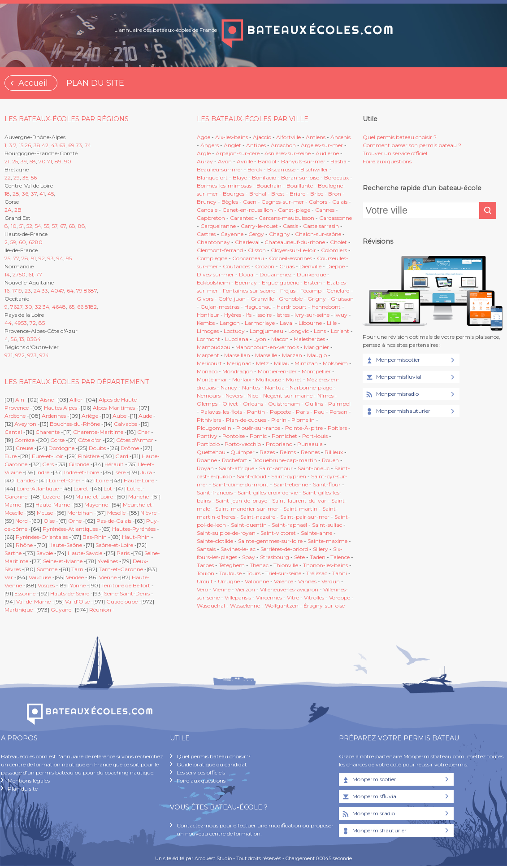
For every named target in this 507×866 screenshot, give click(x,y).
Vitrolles (314, 597)
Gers (48, 464)
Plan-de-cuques (246, 419)
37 (34, 193)
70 (42, 161)
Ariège (90, 415)
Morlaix (241, 379)
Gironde (79, 464)
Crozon (264, 266)
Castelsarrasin (321, 226)
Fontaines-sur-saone (249, 290)
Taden (317, 557)
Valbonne (257, 581)
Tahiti (339, 573)
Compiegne (212, 258)
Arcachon (283, 145)
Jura (146, 472)
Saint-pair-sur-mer (304, 516)
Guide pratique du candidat (212, 764)
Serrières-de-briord (284, 549)
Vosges (46, 585)
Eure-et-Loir (47, 456)
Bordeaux (336, 177)
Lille (332, 322)
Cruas (287, 266)
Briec (316, 193)
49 (17, 322)
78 (25, 258)
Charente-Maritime (98, 432)
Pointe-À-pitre (304, 427)
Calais (339, 201)
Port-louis (315, 436)
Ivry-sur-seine (312, 314)
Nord (21, 520)
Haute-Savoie (85, 553)
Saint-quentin (249, 524)
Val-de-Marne (33, 601)
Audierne (327, 153)
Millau (282, 363)
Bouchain (269, 185)
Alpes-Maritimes (114, 407)
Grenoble (291, 298)
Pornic (258, 436)
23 (28, 290)
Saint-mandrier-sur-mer (246, 508)
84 (37, 339)
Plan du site (23, 788)
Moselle (116, 512)
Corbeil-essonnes (290, 258)
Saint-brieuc (313, 468)
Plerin (278, 419)
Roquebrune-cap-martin (284, 460)
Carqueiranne (218, 226)
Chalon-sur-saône (318, 234)
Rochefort (234, 460)
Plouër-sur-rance (258, 427)
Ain (19, 399)
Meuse (45, 512)
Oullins (314, 403)
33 (45, 290)
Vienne (108, 577)
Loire (102, 480)
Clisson (257, 250)
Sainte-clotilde (215, 541)
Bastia (338, 161)
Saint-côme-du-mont (240, 484)
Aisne (47, 399)
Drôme (130, 448)
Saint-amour (276, 468)
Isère (120, 472)
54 (38, 226)
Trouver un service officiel (395, 153)
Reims (288, 452)
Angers (209, 145)
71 (49, 161)
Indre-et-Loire (81, 472)
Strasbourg (274, 557)
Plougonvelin (214, 427)
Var (8, 577)
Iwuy (340, 314)
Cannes (324, 209)
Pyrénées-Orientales (42, 537)
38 (37, 145)
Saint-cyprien (288, 476)
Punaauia (310, 444)
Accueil (33, 83)
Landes (26, 480)
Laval (287, 322)
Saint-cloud (251, 476)
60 (22, 242)
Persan (338, 411)
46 (55, 306)
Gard (121, 456)
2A (8, 209)
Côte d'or (89, 440)
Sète (299, 557)
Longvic (298, 331)
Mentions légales (29, 780)
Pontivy (207, 436)
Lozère (51, 496)
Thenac (259, 565)
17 (14, 290)
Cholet (338, 242)
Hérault (114, 464)
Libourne (310, 322)
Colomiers (334, 250)
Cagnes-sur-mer (282, 201)
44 (8, 322)
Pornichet (284, 436)
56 (34, 177)
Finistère (89, 456)
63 (62, 145)
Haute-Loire (139, 480)
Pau (319, 411)
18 (7, 193)
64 (70, 290)
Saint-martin (300, 508)
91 (33, 258)
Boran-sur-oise (300, 177)
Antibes (256, 145)
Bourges (233, 193)
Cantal (13, 432)
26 (28, 145)
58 (33, 161)
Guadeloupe (122, 601)
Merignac (239, 363)
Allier (75, 399)
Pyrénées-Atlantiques (70, 528)
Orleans (253, 403)
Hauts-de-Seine (69, 593)
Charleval (247, 242)
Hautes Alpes (60, 407)
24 (37, 290)
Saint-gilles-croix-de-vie (268, 492)
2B (18, 209)
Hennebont (326, 306)
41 (42, 193)
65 (71, 306)
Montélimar (212, 379)
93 (51, 258)
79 (79, 290)
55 (46, 226)
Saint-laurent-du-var (299, 500)
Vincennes (269, 597)
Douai (247, 274)
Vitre (293, 597)
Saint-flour (327, 484)
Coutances (236, 266)
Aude (145, 415)
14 (7, 274)
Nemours (209, 395)
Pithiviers (209, 419)
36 (25, 193)
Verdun (330, 581)
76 (13, 306)
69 (71, 145)
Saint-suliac (327, 524)
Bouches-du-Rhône (75, 423)
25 (15, 161)
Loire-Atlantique (38, 488)
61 (30, 274)
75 (7, 258)
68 (72, 226)
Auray (205, 161)
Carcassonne (335, 217)
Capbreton (211, 217)
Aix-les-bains (231, 137)
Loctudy (234, 331)
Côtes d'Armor (134, 440)
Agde (203, 137)
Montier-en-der (277, 371)
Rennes (310, 452)
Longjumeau (266, 331)
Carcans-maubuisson (286, 217)
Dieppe (335, 266)
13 (21, 339)
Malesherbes (309, 339)
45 (51, 193)
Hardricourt (292, 306)
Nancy (229, 387)
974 (44, 355)
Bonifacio (264, 177)
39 (24, 161)
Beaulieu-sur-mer (220, 169)
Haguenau (258, 306)
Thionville (285, 565)
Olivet (230, 403)
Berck (254, 169)
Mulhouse (268, 379)
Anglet (232, 145)
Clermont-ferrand (220, 250)
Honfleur (208, 314)
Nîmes (325, 395)
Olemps (207, 403)
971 (8, 355)
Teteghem (232, 565)
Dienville (310, 266)
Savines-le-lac (238, 549)
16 (6, 290)
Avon (225, 161)
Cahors (318, 201)
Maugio (317, 355)
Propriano (279, 444)
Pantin (256, 411)
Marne (12, 504)
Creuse (24, 448)
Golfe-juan (232, 298)
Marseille (266, 355)
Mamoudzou (213, 347)
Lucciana (236, 339)
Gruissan (342, 298)
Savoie (44, 553)
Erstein (313, 282)
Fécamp (310, 290)
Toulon (205, 573)
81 (87, 306)
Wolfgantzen (282, 605)
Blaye (240, 177)
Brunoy (207, 201)
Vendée (75, 577)
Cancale (207, 209)
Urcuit (205, 581)
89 (58, 161)
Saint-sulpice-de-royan (226, 532)
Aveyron (25, 423)
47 (61, 290)
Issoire (264, 314)
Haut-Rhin (136, 537)
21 (6, 161)
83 (30, 339)
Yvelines (108, 561)
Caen (249, 201)
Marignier (316, 347)
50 (22, 274)
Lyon (259, 339)
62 (32, 242)
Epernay (246, 282)
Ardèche (15, 415)
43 (54, 145)
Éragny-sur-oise (324, 605)
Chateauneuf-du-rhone (294, 242)
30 (28, 306)
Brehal (257, 193)
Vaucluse (40, 577)
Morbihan (80, 512)
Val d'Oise (77, 601)
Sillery (321, 549)
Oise (49, 520)
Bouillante (299, 185)
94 (59, 258)
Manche (138, 496)
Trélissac (316, 573)
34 (46, 306)
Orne (75, 520)
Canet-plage (294, 209)
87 (94, 290)
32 (38, 306)
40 (54, 290)
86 (87, 290)
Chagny (279, 234)
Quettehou (211, 452)
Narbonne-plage (311, 387)
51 (21, 226)
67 (63, 226)
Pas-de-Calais (113, 520)
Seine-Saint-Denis (127, 593)
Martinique (18, 609)
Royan (205, 468)
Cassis (290, 226)
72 (33, 322)
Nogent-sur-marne (287, 395)
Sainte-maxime (327, 541)
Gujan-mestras (219, 306)
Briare (297, 193)
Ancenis (340, 137)
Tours (253, 573)
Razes (267, 452)
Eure (10, 456)
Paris (123, 553)
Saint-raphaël (289, 524)
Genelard (338, 290)
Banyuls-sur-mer (303, 161)
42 (45, 145)
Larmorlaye (260, 322)
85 (42, 322)
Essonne (24, 593)
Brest (278, 193)
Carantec (242, 217)
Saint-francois (215, 492)
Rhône (24, 545)
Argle (204, 153)
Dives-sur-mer (215, 274)
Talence (340, 557)
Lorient (340, 331)
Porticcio (208, 444)
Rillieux (334, 452)
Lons (320, 331)
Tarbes (205, 565)
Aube (119, 415)
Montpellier (316, 371)
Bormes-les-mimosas (224, 185)
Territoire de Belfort (125, 585)
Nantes (251, 387)
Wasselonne (245, 605)
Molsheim (335, 363)
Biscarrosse (281, 169)
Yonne (78, 585)
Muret (294, 379)
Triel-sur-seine (283, 573)
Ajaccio (262, 137)
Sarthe (13, 553)
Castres (206, 234)
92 (42, 258)
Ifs (248, 314)
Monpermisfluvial (393, 377)
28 (16, 193)
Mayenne (96, 504)
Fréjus (287, 290)
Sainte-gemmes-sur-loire (270, 541)
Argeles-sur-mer (322, 145)
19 (19, 290)
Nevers (234, 395)
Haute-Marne (52, 504)
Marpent (208, 355)
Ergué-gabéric (280, 282)
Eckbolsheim (213, 282)
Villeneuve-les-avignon (289, 589)
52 (29, 226)
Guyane (61, 609)
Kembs (206, 322)
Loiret (81, 488)
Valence (283, 581)
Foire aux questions (387, 161)
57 (54, 226)
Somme (47, 569)
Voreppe (339, 597)
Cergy (256, 234)
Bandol (267, 161)
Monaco (207, 371)
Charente (47, 432)
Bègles (229, 201)
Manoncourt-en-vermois (267, 347)
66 (80, 306)
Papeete (280, 411)
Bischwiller (314, 169)
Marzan (292, 355)
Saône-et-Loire (114, 545)
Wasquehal (211, 605)
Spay (248, 557)
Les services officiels (201, 772)
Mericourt (209, 363)
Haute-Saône (65, 545)
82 (93, 306)
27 (16, 274)
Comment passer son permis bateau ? (412, 145)
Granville (262, 298)
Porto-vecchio (243, 444)
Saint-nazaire (257, 516)
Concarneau (248, 258)
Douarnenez (276, 274)
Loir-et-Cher (65, 480)
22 (7, 177)
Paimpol (339, 403)
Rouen (330, 460)
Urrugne (229, 581)
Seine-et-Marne (62, 561)
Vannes (307, 581)
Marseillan (237, 355)
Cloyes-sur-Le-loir (293, 250)
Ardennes (54, 415)
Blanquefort (212, 177)
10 (14, 226)
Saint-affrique (236, 468)
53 (24, 322)
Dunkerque (311, 274)
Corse (57, 440)
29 (16, 177)
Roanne (207, 460)
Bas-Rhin (94, 537)
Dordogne (61, 448)
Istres (283, 314)
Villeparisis (238, 597)
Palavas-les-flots (221, 411)
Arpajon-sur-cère (238, 153)
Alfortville (288, 137)
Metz (262, 363)
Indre (42, 472)
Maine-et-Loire (94, 496)
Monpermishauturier (397, 411)
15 (21, 145)
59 (13, 242)
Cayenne (232, 234)
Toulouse (230, 573)
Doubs (97, 448)
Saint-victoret (278, 532)
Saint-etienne (290, 484)
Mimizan (306, 363)
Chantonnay (213, 242)
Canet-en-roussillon (247, 209)
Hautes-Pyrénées (134, 528)
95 (69, 258)
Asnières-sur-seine (287, 153)
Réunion (100, 609)
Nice (252, 395)
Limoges (208, 331)
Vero (202, 589)
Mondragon (237, 371)
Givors (205, 298)
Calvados (125, 423)
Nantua (275, 387)
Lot (108, 488)
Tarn (77, 569)
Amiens (315, 137)
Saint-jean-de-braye (241, 500)
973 (32, 355)
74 (88, 145)
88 (81, 226)
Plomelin (303, 419)
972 (20, 355)
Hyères (232, 314)
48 (62, 306)
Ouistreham (284, 403)
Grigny (317, 298)
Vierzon (245, 589)
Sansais (206, 549)
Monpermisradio (392, 394)
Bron (334, 193)
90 (67, 161)
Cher (143, 432)
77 (16, 258)
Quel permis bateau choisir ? (400, 137)
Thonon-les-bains (325, 565)
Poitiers (337, 427)
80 (39, 242)
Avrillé (245, 161)
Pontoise (233, 436)
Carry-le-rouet (259, 226)
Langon (230, 322)
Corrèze (24, 440)
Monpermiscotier (392, 360)
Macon (280, 339)
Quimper (242, 452)
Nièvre (148, 512)
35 (25, 177)
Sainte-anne (316, 532)
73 (79, 145)
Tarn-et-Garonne (121, 569)
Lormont (208, 339)
